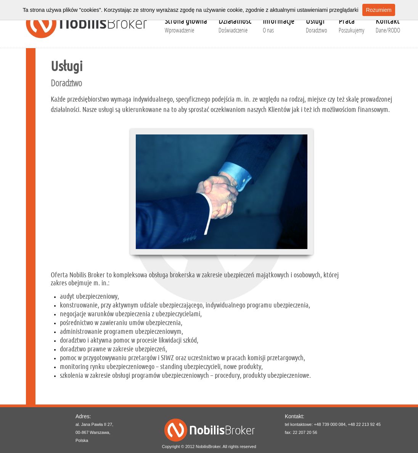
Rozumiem (379, 10)
